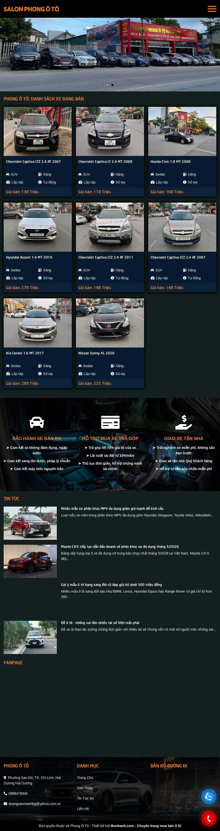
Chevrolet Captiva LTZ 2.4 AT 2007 (33, 161)
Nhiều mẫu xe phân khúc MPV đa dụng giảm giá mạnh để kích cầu (112, 508)
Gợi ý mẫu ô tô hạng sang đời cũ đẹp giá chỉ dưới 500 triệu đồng (111, 584)
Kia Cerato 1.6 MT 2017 (25, 352)
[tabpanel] (110, 54)
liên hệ (83, 809)
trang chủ (85, 778)
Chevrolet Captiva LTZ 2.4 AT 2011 (105, 256)
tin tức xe (85, 798)
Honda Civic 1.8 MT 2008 (171, 161)
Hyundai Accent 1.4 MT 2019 (29, 256)
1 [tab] (107, 85)
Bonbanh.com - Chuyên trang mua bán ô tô (146, 826)
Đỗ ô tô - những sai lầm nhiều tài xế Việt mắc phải (100, 622)
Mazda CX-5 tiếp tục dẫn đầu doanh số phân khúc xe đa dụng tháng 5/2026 (120, 546)
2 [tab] (112, 85)
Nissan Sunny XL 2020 (96, 352)
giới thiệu (85, 788)
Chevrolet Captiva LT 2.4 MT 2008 (105, 161)
